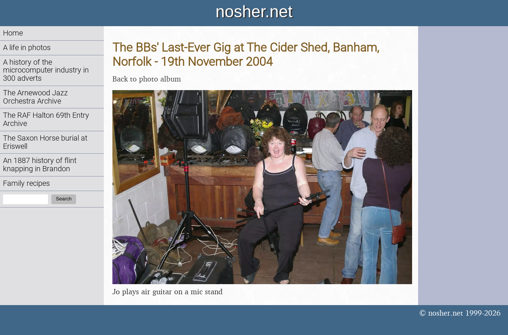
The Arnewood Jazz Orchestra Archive (35, 97)
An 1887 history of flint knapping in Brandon (39, 164)
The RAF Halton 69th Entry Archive (46, 119)
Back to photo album (146, 78)
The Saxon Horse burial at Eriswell (45, 142)
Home (13, 33)
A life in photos (27, 47)
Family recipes (26, 183)
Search (64, 199)
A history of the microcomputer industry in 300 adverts (46, 70)
